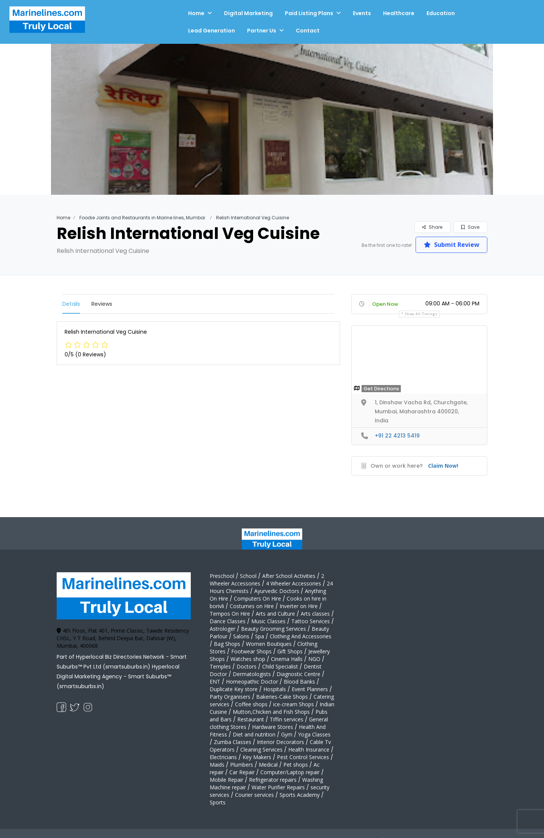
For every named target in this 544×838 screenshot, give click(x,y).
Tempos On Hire (230, 613)
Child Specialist (280, 666)
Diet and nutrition (254, 734)
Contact (308, 30)
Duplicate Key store (234, 689)
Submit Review (451, 244)
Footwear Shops (251, 651)
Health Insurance (308, 749)
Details (71, 304)
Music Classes (268, 621)
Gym (286, 734)
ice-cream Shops (293, 704)
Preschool (222, 575)
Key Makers (257, 757)
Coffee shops (251, 704)
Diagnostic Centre (298, 674)
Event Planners (310, 689)
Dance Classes (228, 621)
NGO (314, 658)
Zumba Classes (232, 742)
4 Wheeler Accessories (293, 583)
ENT (215, 681)
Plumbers (241, 764)
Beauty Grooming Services (273, 628)
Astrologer (222, 628)
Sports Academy (300, 794)
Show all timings (421, 313)
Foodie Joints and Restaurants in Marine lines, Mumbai (142, 217)
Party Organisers (230, 696)
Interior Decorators (280, 742)
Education (441, 13)
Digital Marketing (248, 13)
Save (470, 227)
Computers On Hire (257, 598)
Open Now (385, 304)
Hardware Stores (272, 726)
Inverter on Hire (299, 606)
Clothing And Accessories (300, 636)
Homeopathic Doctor (252, 681)
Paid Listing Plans (309, 13)
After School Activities (288, 575)
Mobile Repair (226, 779)
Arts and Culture (275, 613)
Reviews (101, 304)
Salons (241, 636)
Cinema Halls (287, 658)
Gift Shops (290, 651)
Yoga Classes (314, 734)
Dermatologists (252, 674)
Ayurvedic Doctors (276, 591)
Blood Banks (299, 681)
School (248, 575)
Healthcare (398, 13)
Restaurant (250, 719)
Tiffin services (286, 719)
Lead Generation (211, 30)
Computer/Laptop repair (290, 772)
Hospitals (274, 689)
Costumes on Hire (252, 606)
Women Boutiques (269, 643)
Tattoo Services (310, 621)
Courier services (254, 794)
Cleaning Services (261, 749)
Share (432, 227)
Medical (268, 764)
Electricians (223, 757)
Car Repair (242, 772)
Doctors (246, 666)
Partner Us (261, 30)
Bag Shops (227, 643)
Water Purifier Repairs (278, 787)
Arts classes (315, 613)
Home (196, 13)
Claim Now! (443, 465)
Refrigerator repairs (273, 779)
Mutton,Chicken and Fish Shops (271, 711)
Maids (217, 764)
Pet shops (295, 764)
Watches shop (247, 658)
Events (362, 13)
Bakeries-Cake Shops (282, 696)
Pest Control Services (303, 757)
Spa (259, 636)
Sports (218, 802)
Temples (220, 666)
